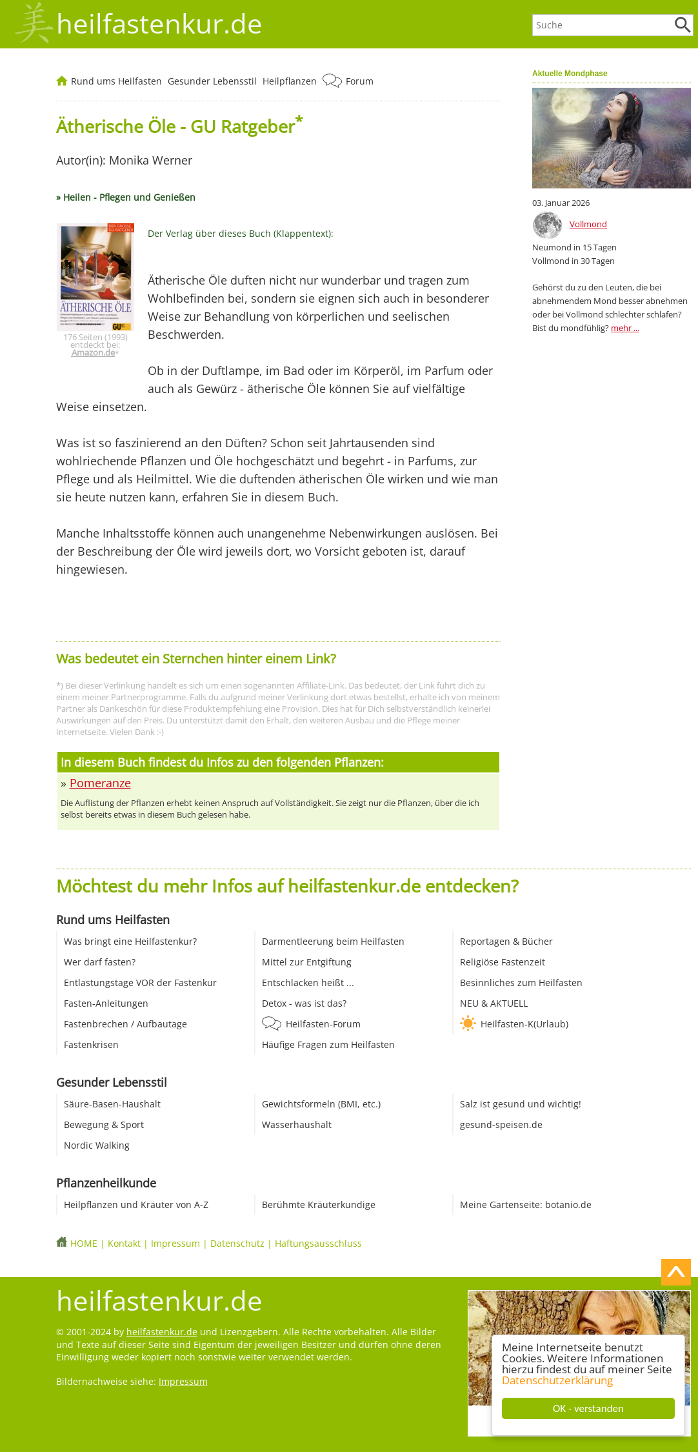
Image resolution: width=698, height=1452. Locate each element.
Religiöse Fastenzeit (502, 962)
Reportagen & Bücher (506, 941)
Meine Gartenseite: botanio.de (526, 1204)
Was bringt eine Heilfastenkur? (130, 941)
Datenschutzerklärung (557, 1380)
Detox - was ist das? (304, 1003)
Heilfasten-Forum (323, 1024)
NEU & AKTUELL (494, 1003)
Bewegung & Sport (104, 1124)
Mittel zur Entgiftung (307, 962)
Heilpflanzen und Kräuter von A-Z (136, 1204)
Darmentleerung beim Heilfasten (333, 941)
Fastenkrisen (91, 1044)
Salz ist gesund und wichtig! (520, 1104)
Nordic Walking (97, 1145)
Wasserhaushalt (297, 1124)
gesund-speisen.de (501, 1124)
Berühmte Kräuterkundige (318, 1204)
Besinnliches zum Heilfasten (521, 982)
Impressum (175, 1243)
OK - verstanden (588, 1408)
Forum (360, 81)
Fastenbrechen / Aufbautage (125, 1024)
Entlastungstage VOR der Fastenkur (140, 982)
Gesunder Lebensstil (212, 81)
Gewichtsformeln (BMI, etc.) (321, 1104)
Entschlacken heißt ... (308, 982)
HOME (83, 1243)
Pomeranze (100, 783)
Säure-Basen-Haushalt (112, 1104)
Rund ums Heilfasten (116, 81)
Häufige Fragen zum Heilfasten (328, 1044)
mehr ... (625, 328)
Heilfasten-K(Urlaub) (524, 1024)
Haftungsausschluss (318, 1243)
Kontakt (124, 1243)
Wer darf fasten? (99, 962)
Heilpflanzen (290, 81)
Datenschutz (237, 1243)
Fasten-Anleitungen (106, 1003)
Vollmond (588, 224)
